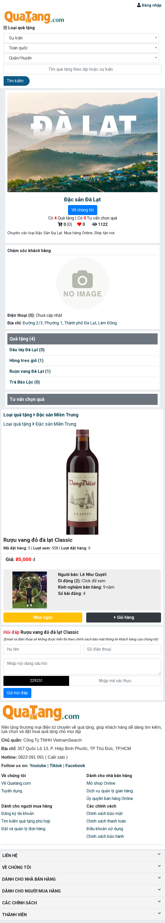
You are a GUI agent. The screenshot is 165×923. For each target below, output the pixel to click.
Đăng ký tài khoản (17, 813)
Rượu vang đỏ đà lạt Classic (41, 632)
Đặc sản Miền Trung (55, 414)
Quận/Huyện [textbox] (20, 57)
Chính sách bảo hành (105, 836)
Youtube (38, 765)
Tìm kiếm (15, 80)
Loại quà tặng (18, 414)
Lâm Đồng (107, 322)
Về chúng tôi (82, 209)
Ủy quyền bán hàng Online (109, 798)
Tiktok (56, 765)
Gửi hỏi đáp (17, 692)
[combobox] (81, 38)
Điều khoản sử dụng (104, 828)
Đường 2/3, (34, 322)
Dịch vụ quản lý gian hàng (109, 790)
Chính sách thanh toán (106, 821)
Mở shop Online (100, 783)
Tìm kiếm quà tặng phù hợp (25, 821)
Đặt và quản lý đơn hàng (23, 828)
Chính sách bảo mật (104, 813)
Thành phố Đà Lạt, (81, 322)
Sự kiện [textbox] (16, 37)
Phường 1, (54, 322)
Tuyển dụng (11, 790)
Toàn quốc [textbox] (18, 47)
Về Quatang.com (16, 783)
